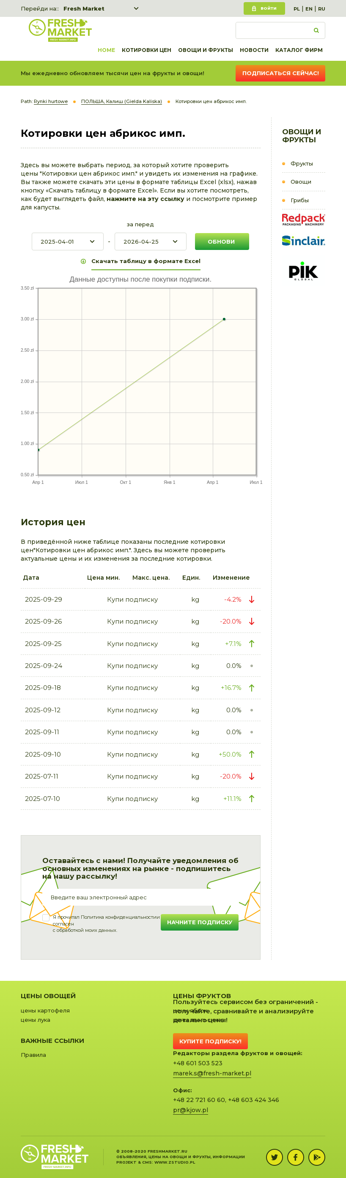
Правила (33, 1054)
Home (106, 50)
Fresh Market (83, 8)
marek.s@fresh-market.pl (212, 1073)
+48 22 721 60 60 (199, 1100)
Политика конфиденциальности (119, 917)
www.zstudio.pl (174, 1162)
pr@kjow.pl (190, 1110)
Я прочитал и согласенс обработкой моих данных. (106, 923)
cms (147, 1162)
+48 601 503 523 (197, 1063)
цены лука (35, 1019)
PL (297, 9)
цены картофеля (45, 1010)
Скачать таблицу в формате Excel (145, 261)
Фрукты (302, 163)
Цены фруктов (202, 996)
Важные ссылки (52, 1041)
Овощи (301, 181)
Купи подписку (132, 599)
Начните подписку (199, 922)
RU (321, 9)
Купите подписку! (210, 1041)
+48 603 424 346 (253, 1100)
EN (309, 9)
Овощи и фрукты (205, 50)
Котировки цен (146, 50)
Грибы (300, 200)
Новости (254, 50)
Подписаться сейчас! (280, 73)
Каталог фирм (299, 50)
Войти (269, 8)
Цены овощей (48, 996)
